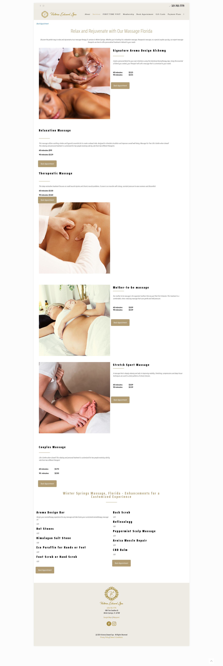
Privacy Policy (104, 637)
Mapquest (116, 617)
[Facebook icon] (40, 5)
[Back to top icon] (211, 661)
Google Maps (108, 617)
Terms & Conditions (116, 637)
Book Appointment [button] (42, 23)
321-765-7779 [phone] (177, 6)
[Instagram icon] (43, 5)
